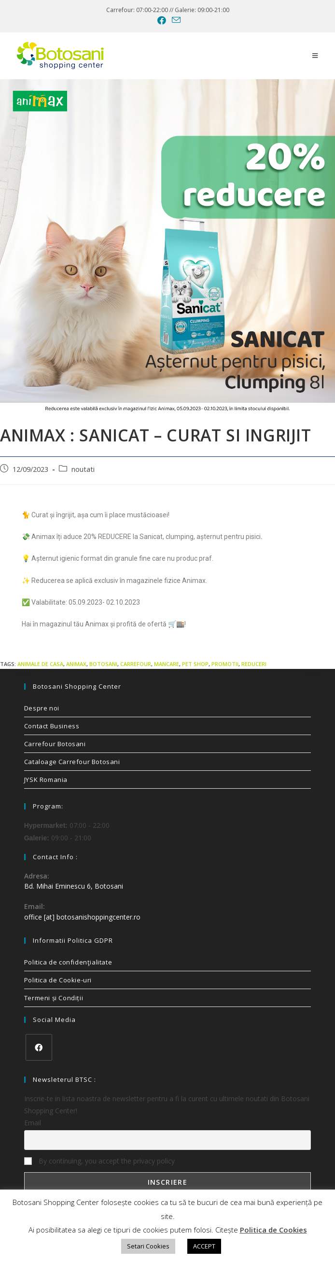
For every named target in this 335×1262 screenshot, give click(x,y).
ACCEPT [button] (204, 1246)
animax (76, 663)
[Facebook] (39, 1047)
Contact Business (52, 726)
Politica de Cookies (273, 1229)
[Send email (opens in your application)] (175, 20)
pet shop (195, 663)
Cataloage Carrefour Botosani (72, 761)
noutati (83, 469)
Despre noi (41, 708)
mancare (166, 663)
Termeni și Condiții (53, 997)
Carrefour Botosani (55, 743)
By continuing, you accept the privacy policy (99, 1160)
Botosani (103, 663)
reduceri (253, 663)
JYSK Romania (46, 779)
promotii (224, 663)
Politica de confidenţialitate (68, 962)
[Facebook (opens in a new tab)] (161, 20)
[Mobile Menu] (315, 55)
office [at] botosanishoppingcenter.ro (82, 917)
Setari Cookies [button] (148, 1246)
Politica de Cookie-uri (58, 980)
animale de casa (40, 663)
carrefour (135, 663)
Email (32, 1122)
